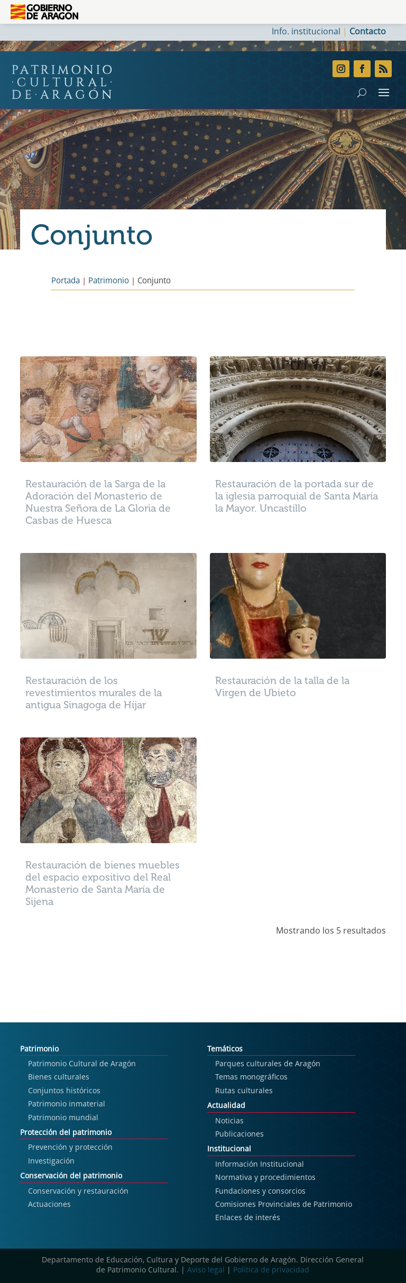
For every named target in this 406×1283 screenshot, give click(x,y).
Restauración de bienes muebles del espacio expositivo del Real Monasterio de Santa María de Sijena (102, 883)
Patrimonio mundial (63, 1118)
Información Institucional (259, 1164)
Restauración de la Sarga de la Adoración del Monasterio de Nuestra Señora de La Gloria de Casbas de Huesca (98, 502)
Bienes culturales (58, 1077)
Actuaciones (49, 1204)
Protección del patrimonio (66, 1133)
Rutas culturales (244, 1091)
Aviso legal (206, 1270)
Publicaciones (239, 1134)
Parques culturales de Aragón (267, 1064)
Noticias (229, 1121)
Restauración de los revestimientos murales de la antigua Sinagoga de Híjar (93, 693)
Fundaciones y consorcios (260, 1191)
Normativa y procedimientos (265, 1178)
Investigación (51, 1161)
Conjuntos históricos (64, 1091)
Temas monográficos (251, 1077)
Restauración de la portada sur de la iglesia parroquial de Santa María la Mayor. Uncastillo (296, 496)
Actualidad (226, 1106)
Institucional (229, 1149)
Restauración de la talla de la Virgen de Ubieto (282, 687)
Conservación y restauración (78, 1191)
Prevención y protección (70, 1147)
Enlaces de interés (247, 1218)
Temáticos (225, 1049)
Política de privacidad (271, 1270)
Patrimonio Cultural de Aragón (82, 1064)
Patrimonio (108, 281)
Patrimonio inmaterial (66, 1104)
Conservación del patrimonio (71, 1176)
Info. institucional (306, 32)
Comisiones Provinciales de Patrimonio (283, 1204)
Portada (65, 281)
